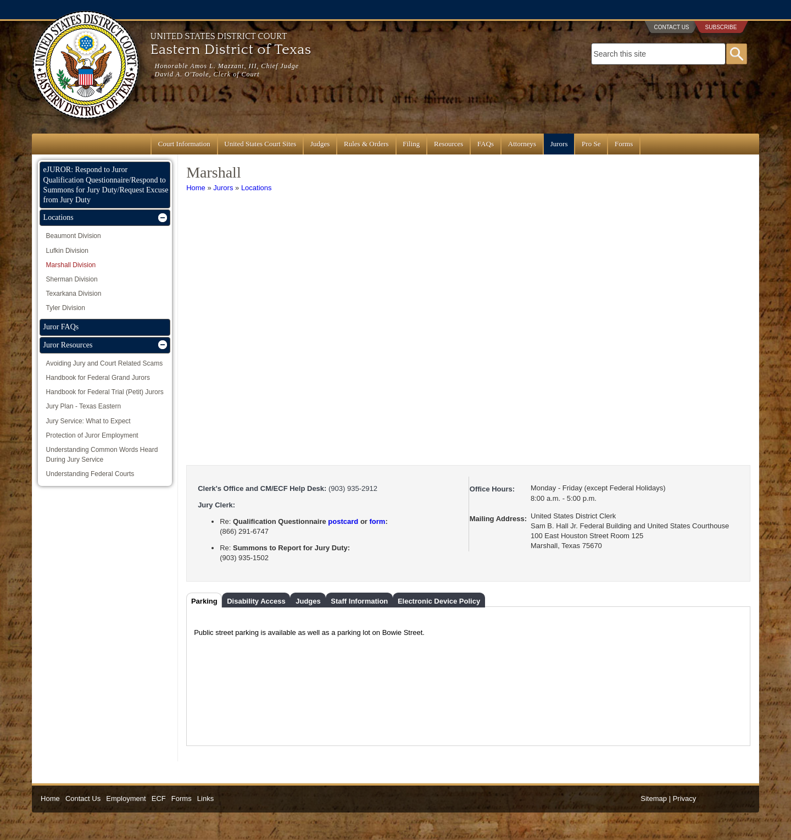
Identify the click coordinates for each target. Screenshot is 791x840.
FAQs (485, 144)
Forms (624, 144)
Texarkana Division (74, 293)
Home (195, 188)
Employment (126, 798)
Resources (448, 144)
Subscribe (721, 27)
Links (205, 798)
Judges (320, 144)
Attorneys (522, 144)
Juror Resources (68, 345)
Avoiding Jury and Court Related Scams (104, 363)
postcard (343, 521)
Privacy (685, 798)
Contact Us (671, 27)
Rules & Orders (366, 144)
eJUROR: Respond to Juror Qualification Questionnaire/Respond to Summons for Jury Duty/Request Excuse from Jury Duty (106, 184)
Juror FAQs (61, 327)
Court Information (184, 144)
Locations (256, 188)
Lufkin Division (67, 251)
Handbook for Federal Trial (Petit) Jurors (105, 392)
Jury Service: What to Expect (88, 421)
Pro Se (591, 144)
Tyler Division (65, 308)
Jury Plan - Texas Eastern (83, 406)
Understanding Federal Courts (90, 474)
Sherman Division (72, 279)
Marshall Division (71, 265)
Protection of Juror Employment (92, 435)
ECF (159, 798)
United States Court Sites (260, 144)
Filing (411, 144)
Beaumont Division (73, 236)
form (378, 521)
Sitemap (653, 798)
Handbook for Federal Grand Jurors (98, 378)
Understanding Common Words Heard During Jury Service (102, 454)
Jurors (559, 144)
